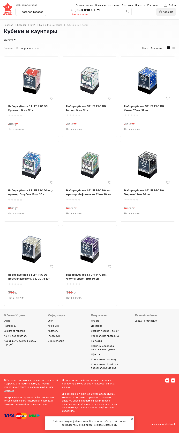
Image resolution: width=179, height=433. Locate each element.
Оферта (95, 354)
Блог (50, 320)
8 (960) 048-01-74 (86, 10)
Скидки (80, 5)
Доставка (127, 5)
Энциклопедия (56, 340)
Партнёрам (10, 325)
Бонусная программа (107, 5)
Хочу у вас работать (15, 335)
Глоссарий (54, 335)
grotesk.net (168, 424)
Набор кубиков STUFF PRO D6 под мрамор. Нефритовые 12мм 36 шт (89, 192)
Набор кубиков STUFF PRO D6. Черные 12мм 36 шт (144, 192)
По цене (8, 48)
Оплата (95, 320)
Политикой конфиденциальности (99, 424)
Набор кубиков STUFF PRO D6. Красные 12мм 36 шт (28, 108)
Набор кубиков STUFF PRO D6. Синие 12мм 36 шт (144, 108)
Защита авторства (14, 330)
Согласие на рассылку (103, 359)
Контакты (152, 5)
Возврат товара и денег (105, 330)
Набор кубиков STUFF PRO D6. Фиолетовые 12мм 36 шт (86, 276)
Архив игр (53, 325)
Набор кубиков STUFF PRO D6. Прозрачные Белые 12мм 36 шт (29, 276)
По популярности (28, 48)
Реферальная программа (105, 335)
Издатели (53, 330)
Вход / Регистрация (146, 320)
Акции (89, 5)
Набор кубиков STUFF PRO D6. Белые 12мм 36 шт (86, 108)
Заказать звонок (80, 14)
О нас (7, 320)
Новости (140, 5)
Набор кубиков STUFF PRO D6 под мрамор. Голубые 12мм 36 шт (30, 192)
